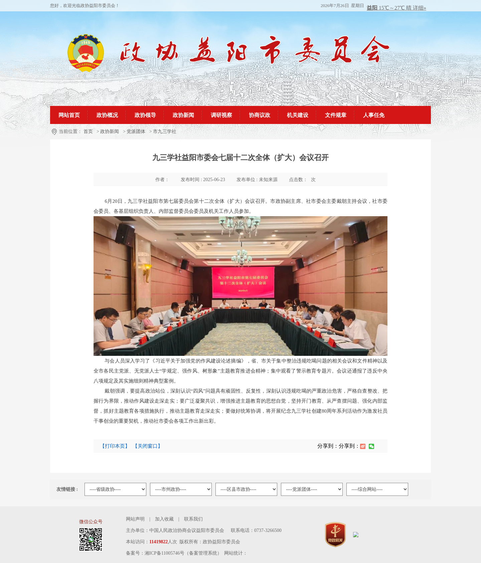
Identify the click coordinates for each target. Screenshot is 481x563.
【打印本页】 (115, 446)
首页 (88, 131)
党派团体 (136, 131)
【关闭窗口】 (148, 446)
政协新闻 (109, 131)
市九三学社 (164, 131)
